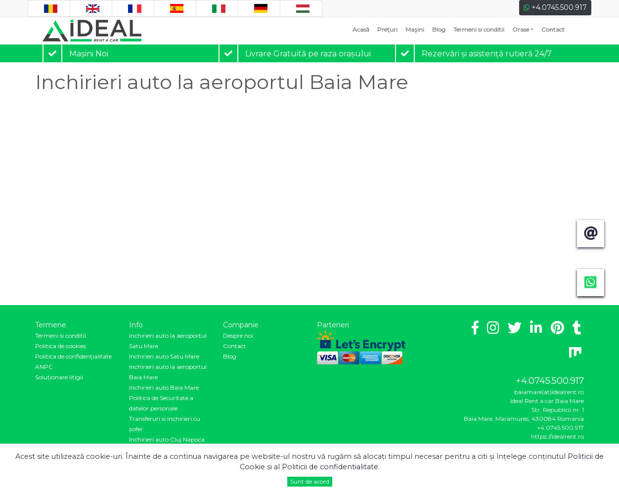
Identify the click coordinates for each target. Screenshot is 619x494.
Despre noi (238, 335)
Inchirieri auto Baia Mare (164, 387)
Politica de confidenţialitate (73, 356)
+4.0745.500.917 (555, 7)
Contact (553, 29)
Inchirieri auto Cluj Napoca (167, 439)
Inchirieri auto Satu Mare (164, 356)
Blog (438, 29)
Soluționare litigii (59, 377)
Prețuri (387, 29)
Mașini (414, 29)
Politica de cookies (60, 346)
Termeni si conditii (478, 29)
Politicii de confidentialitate (330, 466)
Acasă (363, 29)
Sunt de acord (309, 481)
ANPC (44, 366)
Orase (520, 29)
